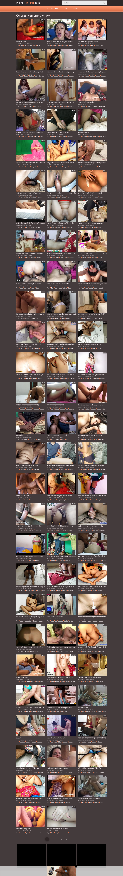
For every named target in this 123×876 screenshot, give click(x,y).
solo (41, 136)
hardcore (29, 45)
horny (69, 288)
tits (34, 45)
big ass (52, 560)
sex (24, 45)
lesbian (87, 45)
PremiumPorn (28, 3)
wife (55, 288)
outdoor (71, 167)
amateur (71, 76)
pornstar (65, 76)
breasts (56, 439)
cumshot (52, 167)
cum (91, 227)
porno (60, 288)
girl (101, 500)
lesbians (96, 45)
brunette (102, 378)
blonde (68, 197)
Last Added (55, 9)
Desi (51, 288)
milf (35, 76)
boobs (38, 45)
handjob (63, 136)
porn (21, 45)
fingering (94, 106)
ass (33, 439)
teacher (67, 318)
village (64, 288)
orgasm (40, 621)
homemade (70, 106)
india (41, 681)
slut (103, 409)
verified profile (23, 439)
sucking (61, 257)
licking (56, 257)
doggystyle (41, 76)
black (21, 106)
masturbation (37, 106)
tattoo (99, 318)
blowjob (103, 76)
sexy (101, 45)
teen (91, 45)
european (57, 136)
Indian (61, 560)
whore (38, 590)
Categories (75, 9)
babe (60, 76)
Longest (65, 9)
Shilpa (67, 439)
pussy (60, 45)
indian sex (67, 560)
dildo (21, 621)
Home (46, 9)
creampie (100, 288)
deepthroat (37, 530)
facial (27, 227)
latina (26, 560)
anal (55, 45)
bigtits (70, 621)
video (87, 76)
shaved (96, 136)
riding (27, 167)
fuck (63, 227)
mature (62, 318)
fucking (64, 45)
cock (66, 257)
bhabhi (62, 439)
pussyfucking (69, 227)
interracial (96, 378)
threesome (35, 409)
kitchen (52, 711)
